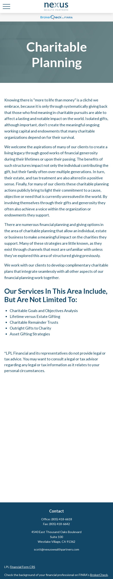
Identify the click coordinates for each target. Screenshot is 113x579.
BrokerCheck (99, 575)
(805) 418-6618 (61, 519)
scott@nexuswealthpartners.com (56, 549)
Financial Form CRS (22, 567)
